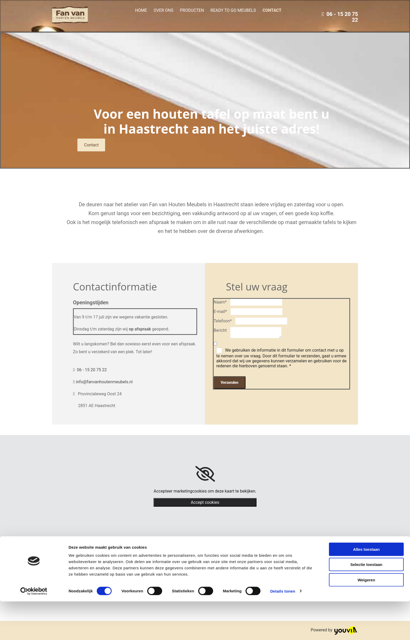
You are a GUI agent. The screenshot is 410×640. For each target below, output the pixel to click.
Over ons (163, 10)
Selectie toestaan (366, 603)
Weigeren (366, 618)
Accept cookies (205, 502)
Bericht (220, 330)
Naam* (220, 302)
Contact (272, 10)
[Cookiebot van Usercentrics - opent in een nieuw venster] (34, 630)
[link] (205, 474)
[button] (91, 145)
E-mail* (220, 311)
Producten (192, 10)
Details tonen (282, 629)
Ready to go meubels (233, 10)
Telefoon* (223, 320)
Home (141, 10)
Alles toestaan (366, 588)
